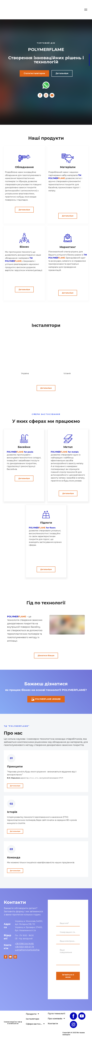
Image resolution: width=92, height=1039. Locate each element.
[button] (34, 73)
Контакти (53, 1025)
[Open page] (13, 1017)
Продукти (31, 1015)
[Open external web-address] (46, 85)
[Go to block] (25, 353)
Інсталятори (32, 1020)
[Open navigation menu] (85, 9)
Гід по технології (56, 1015)
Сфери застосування (34, 1025)
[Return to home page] (10, 10)
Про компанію (55, 1020)
